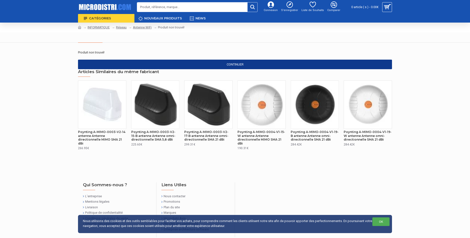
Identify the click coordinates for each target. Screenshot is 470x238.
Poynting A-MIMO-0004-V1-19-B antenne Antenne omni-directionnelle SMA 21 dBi (315, 135)
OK (381, 222)
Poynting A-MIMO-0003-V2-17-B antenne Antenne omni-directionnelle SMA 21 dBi (206, 135)
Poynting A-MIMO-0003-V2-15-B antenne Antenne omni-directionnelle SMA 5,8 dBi (153, 135)
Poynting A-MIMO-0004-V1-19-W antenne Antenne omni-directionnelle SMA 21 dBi (368, 135)
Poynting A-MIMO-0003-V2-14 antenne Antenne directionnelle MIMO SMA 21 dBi (101, 137)
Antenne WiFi (142, 27)
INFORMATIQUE (99, 27)
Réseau (121, 27)
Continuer (235, 64)
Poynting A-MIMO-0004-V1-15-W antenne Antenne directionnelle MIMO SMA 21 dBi (261, 137)
